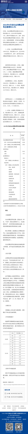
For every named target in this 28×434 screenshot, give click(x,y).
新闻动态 (9, 406)
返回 (26, 19)
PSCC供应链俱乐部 (22, 408)
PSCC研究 (8, 19)
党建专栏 (14, 410)
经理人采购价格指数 (17, 19)
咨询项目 (22, 406)
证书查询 (9, 408)
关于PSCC (14, 408)
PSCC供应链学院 (15, 406)
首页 (4, 19)
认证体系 (4, 408)
